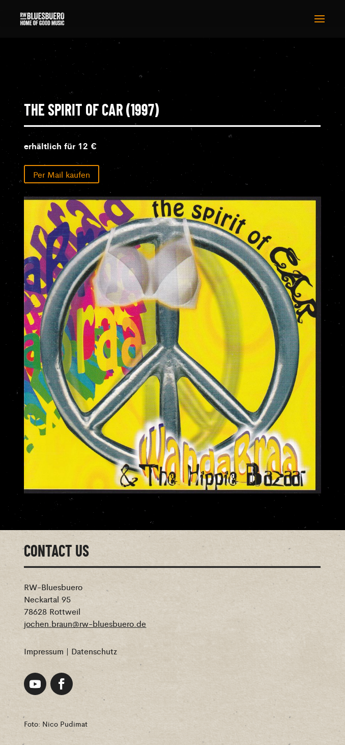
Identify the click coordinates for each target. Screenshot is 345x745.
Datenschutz (94, 651)
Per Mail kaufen (61, 174)
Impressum (44, 651)
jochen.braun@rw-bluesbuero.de (85, 623)
